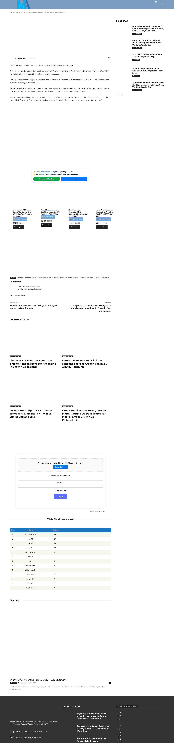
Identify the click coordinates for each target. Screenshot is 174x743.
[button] (162, 2)
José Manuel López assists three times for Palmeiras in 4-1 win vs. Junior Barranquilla (31, 413)
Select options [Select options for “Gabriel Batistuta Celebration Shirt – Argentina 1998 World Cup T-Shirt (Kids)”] (74, 227)
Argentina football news (27, 278)
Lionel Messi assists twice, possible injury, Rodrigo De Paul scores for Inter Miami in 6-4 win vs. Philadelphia (84, 415)
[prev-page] (117, 94)
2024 (119, 719)
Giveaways (13, 683)
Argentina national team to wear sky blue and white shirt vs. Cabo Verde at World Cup (148, 85)
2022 (119, 726)
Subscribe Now (60, 467)
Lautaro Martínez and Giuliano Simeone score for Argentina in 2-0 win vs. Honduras (85, 363)
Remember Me (60, 491)
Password (60, 482)
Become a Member (46, 179)
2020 (119, 732)
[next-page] (121, 94)
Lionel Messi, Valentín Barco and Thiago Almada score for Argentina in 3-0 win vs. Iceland (33, 363)
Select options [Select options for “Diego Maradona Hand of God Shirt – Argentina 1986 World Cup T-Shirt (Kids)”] (46, 225)
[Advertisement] (60, 35)
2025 (119, 716)
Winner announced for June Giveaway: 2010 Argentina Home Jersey (147, 70)
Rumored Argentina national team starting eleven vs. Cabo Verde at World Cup (146, 42)
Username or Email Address (60, 475)
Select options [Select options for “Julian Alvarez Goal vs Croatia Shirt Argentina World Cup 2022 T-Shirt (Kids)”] (101, 227)
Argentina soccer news (69, 278)
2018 (119, 739)
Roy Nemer (21, 58)
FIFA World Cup (137, 33)
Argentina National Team (48, 278)
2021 (119, 729)
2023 (119, 722)
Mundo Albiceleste (102, 278)
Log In (74, 179)
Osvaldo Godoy (23, 683)
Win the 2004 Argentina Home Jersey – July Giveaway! (38, 680)
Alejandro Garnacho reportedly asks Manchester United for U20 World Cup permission (91, 308)
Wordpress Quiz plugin (98, 511)
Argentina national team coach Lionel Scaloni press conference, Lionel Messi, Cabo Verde (148, 28)
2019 (119, 736)
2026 (119, 712)
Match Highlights (86, 278)
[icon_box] (25, 738)
